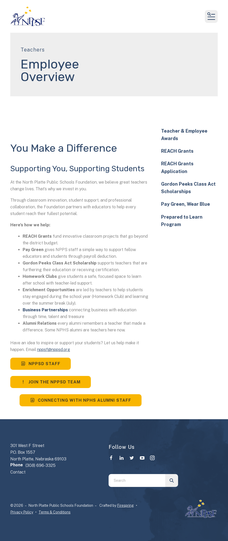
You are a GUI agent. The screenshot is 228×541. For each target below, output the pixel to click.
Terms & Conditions (55, 512)
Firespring (125, 505)
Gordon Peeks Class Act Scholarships (188, 187)
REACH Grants (177, 151)
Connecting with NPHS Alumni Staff (80, 400)
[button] (211, 16)
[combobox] (137, 480)
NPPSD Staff (40, 363)
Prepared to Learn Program (182, 220)
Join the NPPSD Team (51, 382)
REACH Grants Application (177, 167)
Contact (17, 472)
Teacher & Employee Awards (184, 134)
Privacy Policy (21, 512)
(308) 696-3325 (40, 465)
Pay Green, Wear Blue (185, 204)
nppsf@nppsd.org (53, 349)
